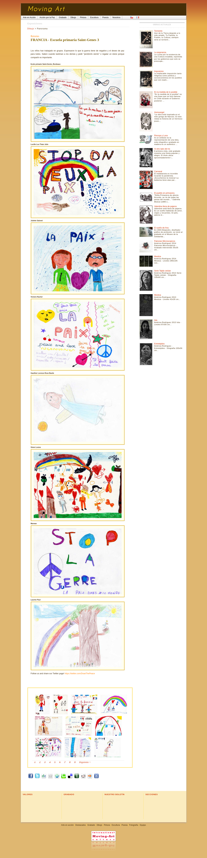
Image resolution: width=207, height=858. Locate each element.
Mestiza (157, 256)
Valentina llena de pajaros (165, 206)
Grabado (91, 825)
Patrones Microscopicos (164, 241)
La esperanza (160, 52)
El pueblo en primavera (164, 193)
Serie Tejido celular (162, 271)
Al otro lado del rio (162, 149)
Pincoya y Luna (161, 135)
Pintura (107, 825)
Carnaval (158, 171)
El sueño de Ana (161, 228)
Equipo (143, 825)
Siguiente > (85, 762)
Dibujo (30, 29)
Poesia (125, 825)
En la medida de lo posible (165, 92)
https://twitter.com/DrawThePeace (80, 673)
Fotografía (133, 825)
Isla (155, 320)
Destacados (80, 825)
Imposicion (159, 71)
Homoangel (159, 112)
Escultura (116, 825)
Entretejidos (159, 344)
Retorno (35, 36)
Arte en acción (67, 825)
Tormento (158, 31)
